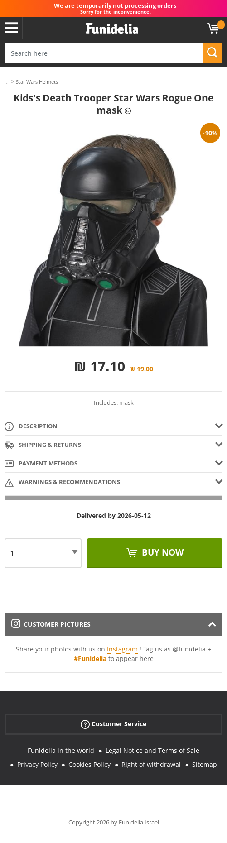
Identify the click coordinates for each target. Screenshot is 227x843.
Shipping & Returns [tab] (43, 445)
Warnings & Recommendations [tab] (62, 482)
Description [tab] (31, 426)
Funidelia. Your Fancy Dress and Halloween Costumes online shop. (112, 28)
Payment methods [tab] (41, 464)
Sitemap (204, 764)
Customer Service (113, 724)
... (7, 82)
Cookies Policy (89, 764)
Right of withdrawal (151, 764)
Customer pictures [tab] (51, 624)
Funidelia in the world (61, 750)
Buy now (162, 552)
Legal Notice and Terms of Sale (152, 750)
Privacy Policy (37, 764)
